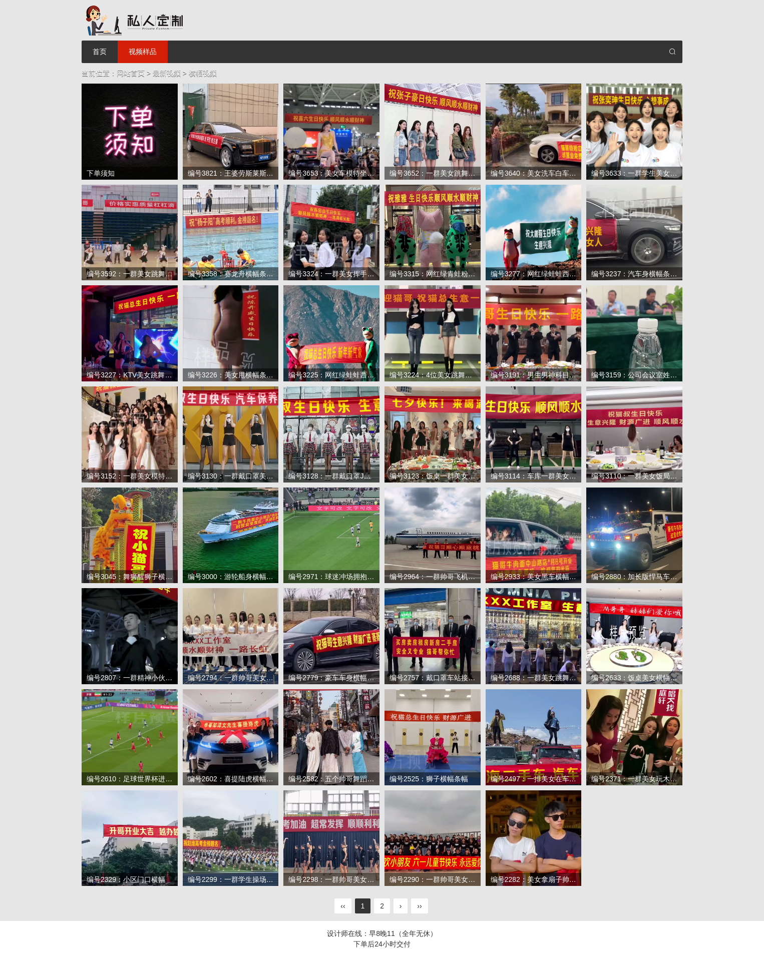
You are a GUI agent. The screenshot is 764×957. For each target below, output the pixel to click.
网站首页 (131, 73)
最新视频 (167, 73)
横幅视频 (203, 73)
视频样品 (143, 52)
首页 (100, 52)
